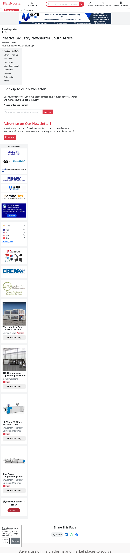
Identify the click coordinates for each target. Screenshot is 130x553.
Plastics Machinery (57, 517)
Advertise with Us (11, 45)
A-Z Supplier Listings (99, 512)
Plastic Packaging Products (61, 507)
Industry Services (57, 536)
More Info (65, 462)
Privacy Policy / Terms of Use (61, 543)
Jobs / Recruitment (11, 57)
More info (31, 91)
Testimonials (9, 68)
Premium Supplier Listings (101, 517)
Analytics (96, 543)
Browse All (8, 49)
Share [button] (57, 427)
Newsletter (8, 60)
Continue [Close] (15, 541)
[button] (33, 4)
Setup (107, 543)
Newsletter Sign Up (17, 502)
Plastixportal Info (11, 10)
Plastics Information (17, 507)
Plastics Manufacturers (59, 497)
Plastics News (14, 497)
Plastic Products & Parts (60, 502)
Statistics (7, 64)
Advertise (118, 543)
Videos (6, 71)
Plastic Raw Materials (59, 512)
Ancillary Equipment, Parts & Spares (62, 524)
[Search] (62, 4)
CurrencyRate (110, 136)
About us (83, 543)
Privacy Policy (5, 540)
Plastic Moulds (55, 531)
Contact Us (8, 53)
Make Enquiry (117, 230)
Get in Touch (116, 403)
